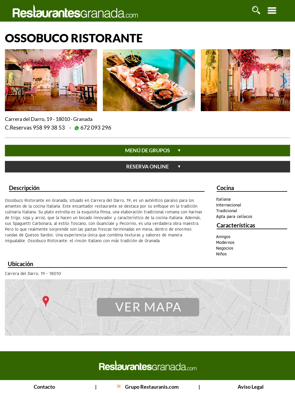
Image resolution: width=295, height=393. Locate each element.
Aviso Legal (251, 386)
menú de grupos (153, 150)
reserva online (153, 166)
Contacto (44, 386)
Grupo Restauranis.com (152, 386)
